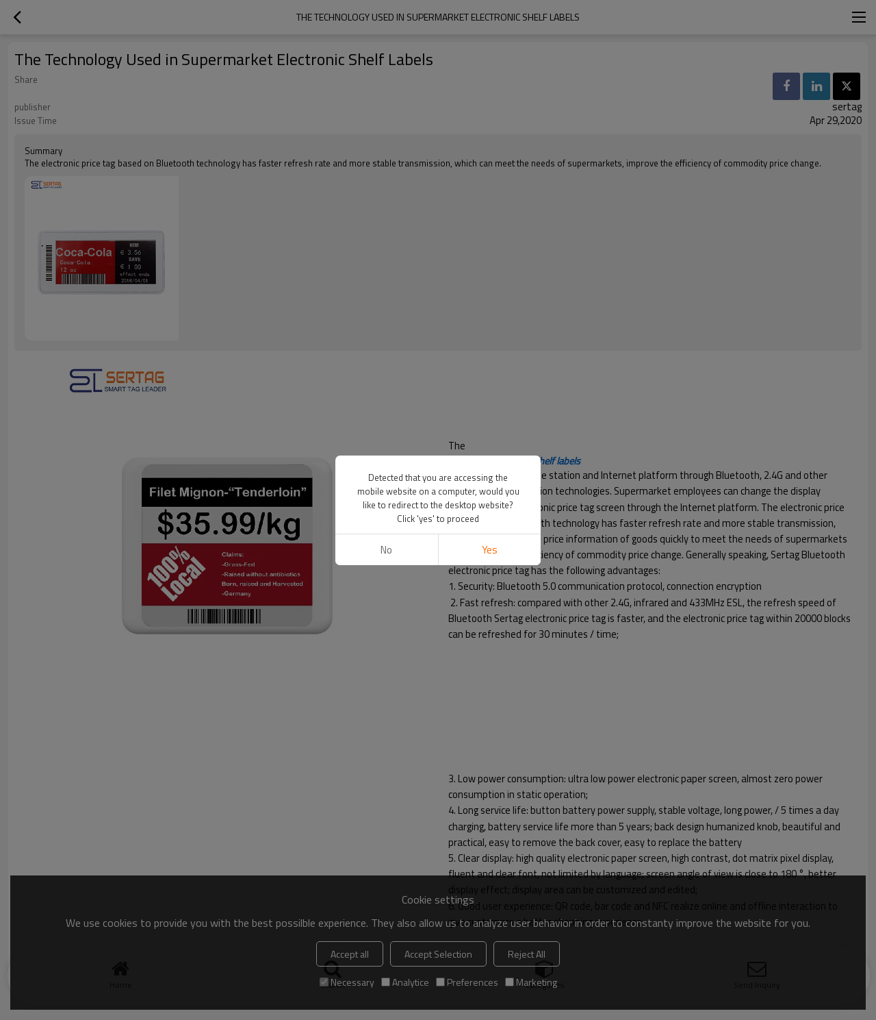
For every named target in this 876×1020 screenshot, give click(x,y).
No (386, 550)
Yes (490, 550)
